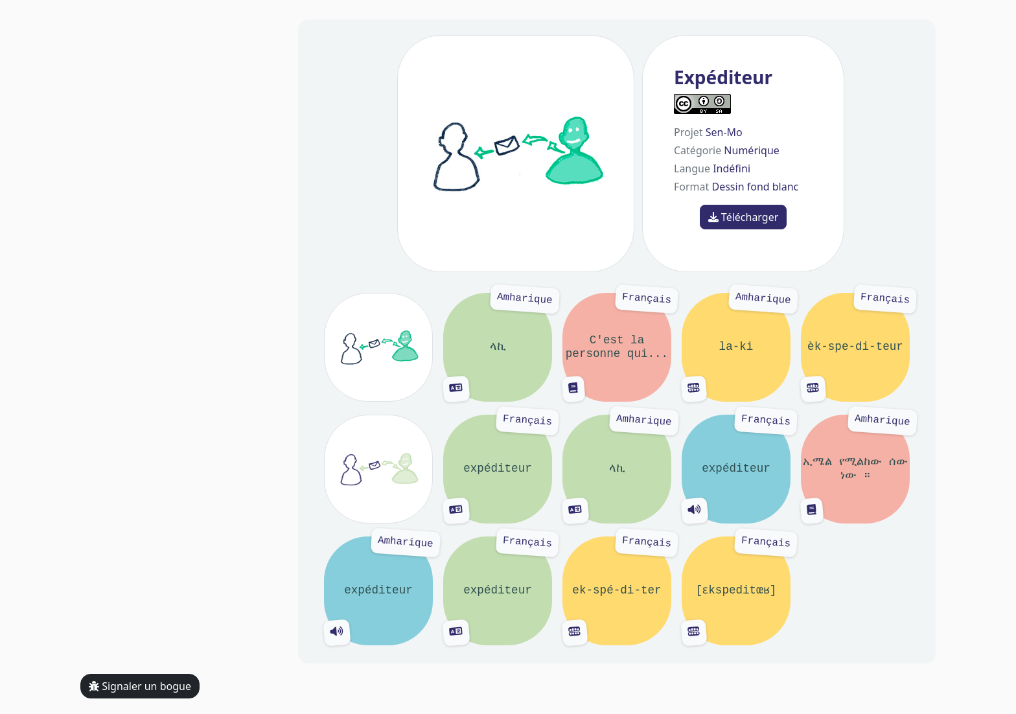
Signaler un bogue (140, 686)
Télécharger (743, 217)
